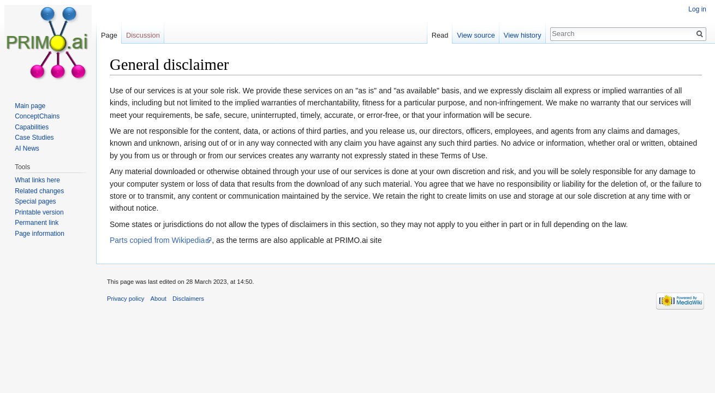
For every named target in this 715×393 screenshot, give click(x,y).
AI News (27, 148)
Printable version (39, 212)
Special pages (35, 201)
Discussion (143, 35)
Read (440, 35)
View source (475, 35)
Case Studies (34, 137)
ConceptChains (37, 116)
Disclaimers (188, 298)
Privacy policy (125, 298)
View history (522, 35)
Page (109, 35)
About (158, 298)
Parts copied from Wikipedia (157, 240)
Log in (697, 9)
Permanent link (36, 223)
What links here (37, 180)
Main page (30, 106)
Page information (39, 233)
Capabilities (32, 127)
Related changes (39, 191)
